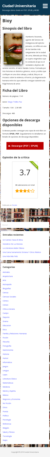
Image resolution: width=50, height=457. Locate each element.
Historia (6, 354)
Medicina (6, 387)
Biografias (7, 288)
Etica (5, 329)
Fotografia (7, 346)
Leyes (5, 374)
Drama (5, 321)
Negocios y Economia (11, 399)
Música (5, 395)
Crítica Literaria (9, 309)
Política (6, 415)
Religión (6, 428)
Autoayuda (7, 284)
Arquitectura (8, 276)
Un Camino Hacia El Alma (13, 240)
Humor (5, 358)
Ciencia (5, 292)
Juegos (5, 366)
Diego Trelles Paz (15, 102)
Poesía (5, 411)
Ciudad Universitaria (19, 5)
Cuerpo (6, 313)
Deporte (6, 317)
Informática (7, 362)
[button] (46, 4)
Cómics (6, 301)
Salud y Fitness (9, 432)
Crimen (5, 305)
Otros (5, 407)
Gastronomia (8, 350)
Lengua (6, 370)
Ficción (14, 205)
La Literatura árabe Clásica (13, 248)
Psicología (7, 420)
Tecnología (7, 436)
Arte (4, 280)
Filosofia (6, 342)
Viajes (5, 440)
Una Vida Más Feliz (10, 256)
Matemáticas (8, 383)
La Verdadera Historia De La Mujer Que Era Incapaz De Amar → (37, 215)
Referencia (7, 424)
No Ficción (7, 403)
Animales (6, 272)
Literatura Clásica (10, 379)
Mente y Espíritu (9, 391)
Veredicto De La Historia (13, 244)
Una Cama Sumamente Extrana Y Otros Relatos (22, 252)
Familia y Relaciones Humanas (15, 333)
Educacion (7, 325)
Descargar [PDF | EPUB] (24, 145)
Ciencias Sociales (9, 297)
